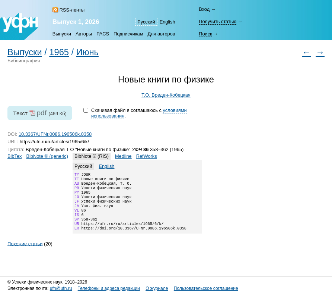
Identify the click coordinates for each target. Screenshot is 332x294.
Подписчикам (128, 34)
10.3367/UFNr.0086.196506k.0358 (55, 134)
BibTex (14, 156)
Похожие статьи (24, 253)
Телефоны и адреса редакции (109, 288)
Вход (204, 9)
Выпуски (61, 34)
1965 (59, 52)
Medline (123, 156)
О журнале (157, 288)
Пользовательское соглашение (206, 288)
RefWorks (146, 156)
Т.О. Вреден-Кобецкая (166, 95)
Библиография (23, 60)
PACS (102, 34)
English (167, 22)
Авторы (84, 34)
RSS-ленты (72, 10)
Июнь (87, 52)
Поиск (205, 34)
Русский (146, 22)
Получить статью (217, 21)
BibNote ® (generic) (47, 156)
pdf (41, 113)
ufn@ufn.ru (61, 288)
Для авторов (161, 34)
